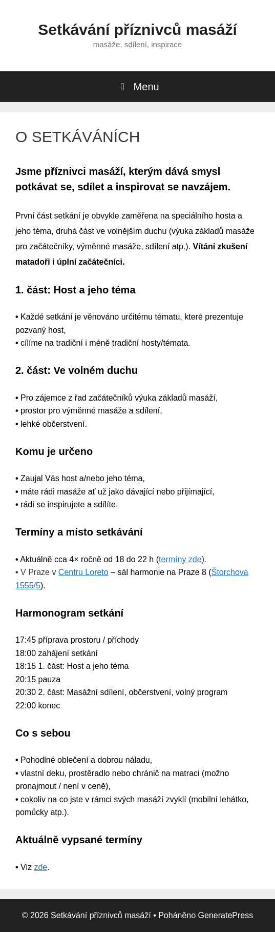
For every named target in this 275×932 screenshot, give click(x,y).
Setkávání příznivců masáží (137, 29)
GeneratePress (225, 915)
